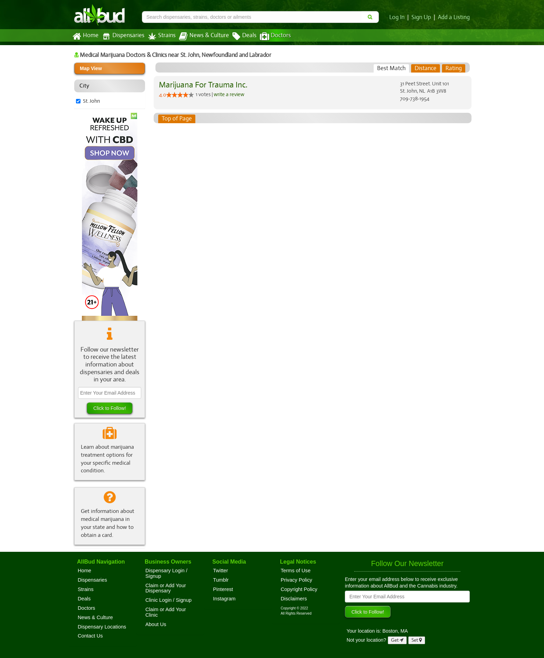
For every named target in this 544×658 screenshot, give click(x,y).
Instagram (224, 598)
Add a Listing (454, 17)
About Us (155, 624)
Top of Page (176, 118)
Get (397, 640)
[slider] (180, 95)
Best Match (391, 68)
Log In (398, 17)
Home (85, 36)
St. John (91, 101)
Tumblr (221, 580)
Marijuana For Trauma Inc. (202, 85)
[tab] (391, 68)
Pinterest (223, 589)
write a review (229, 94)
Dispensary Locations (102, 627)
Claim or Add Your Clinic (165, 612)
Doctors (269, 36)
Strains (159, 36)
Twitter (220, 570)
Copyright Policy (299, 589)
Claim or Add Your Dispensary (165, 588)
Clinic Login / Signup (168, 600)
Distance (425, 68)
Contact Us (90, 636)
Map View (91, 68)
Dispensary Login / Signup (166, 573)
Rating (453, 68)
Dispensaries (121, 36)
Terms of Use (296, 570)
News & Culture (200, 36)
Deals (239, 36)
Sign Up (422, 17)
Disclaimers (294, 598)
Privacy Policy (296, 580)
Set (416, 640)
